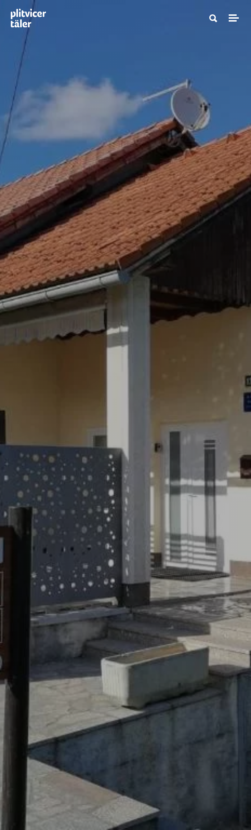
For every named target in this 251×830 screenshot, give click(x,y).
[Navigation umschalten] (232, 18)
